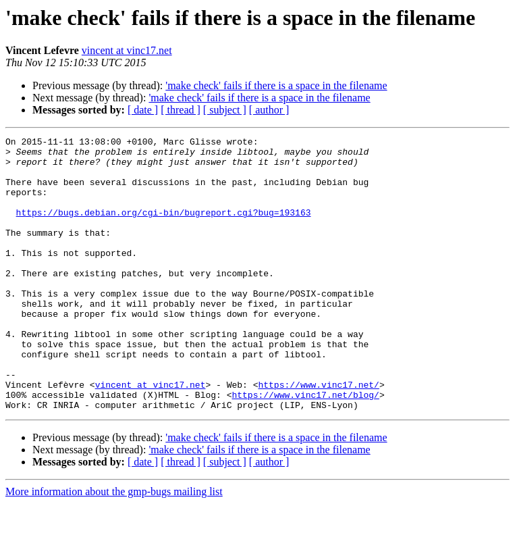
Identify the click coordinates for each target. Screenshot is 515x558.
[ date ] (143, 110)
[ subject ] (224, 110)
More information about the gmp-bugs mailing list (114, 546)
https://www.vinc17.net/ (318, 435)
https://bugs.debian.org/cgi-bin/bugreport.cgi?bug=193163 (163, 228)
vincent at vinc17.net (127, 50)
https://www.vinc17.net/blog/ (305, 447)
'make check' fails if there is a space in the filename (276, 85)
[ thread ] (180, 110)
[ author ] (269, 110)
